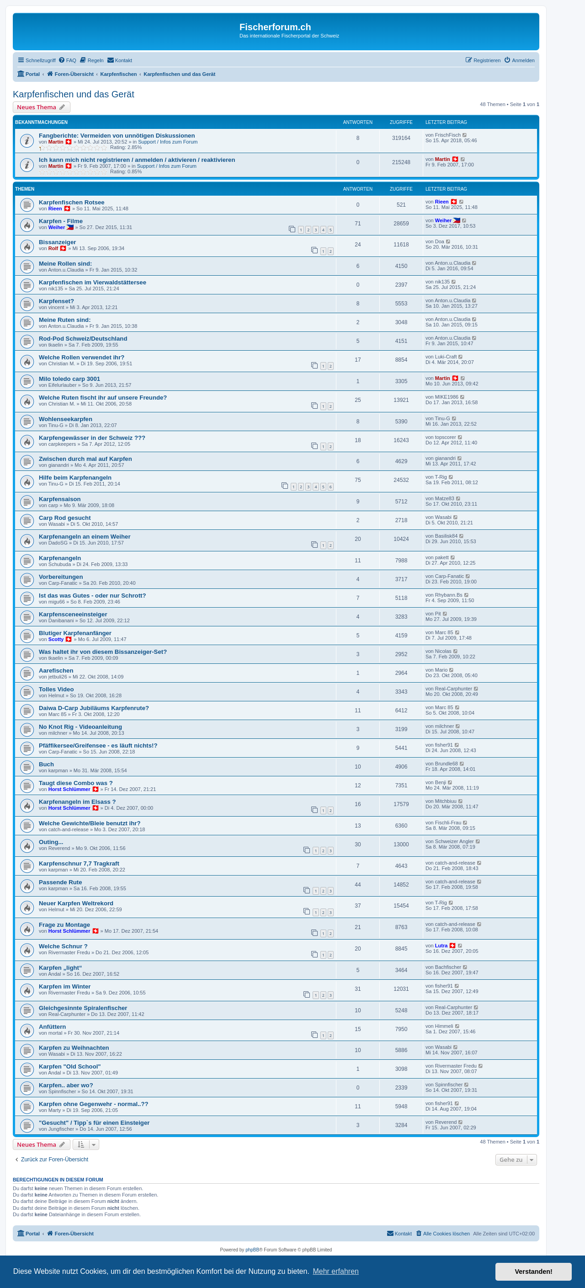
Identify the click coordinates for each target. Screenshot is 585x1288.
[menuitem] (67, 60)
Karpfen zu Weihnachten (74, 1047)
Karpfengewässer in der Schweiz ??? (92, 437)
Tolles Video (56, 689)
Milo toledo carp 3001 (69, 378)
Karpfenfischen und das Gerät (73, 94)
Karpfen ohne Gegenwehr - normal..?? (94, 1104)
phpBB (252, 1249)
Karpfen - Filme (61, 221)
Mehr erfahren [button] (336, 1271)
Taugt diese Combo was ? (76, 783)
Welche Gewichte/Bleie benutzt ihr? (90, 823)
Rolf (53, 248)
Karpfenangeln (60, 558)
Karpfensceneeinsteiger (73, 614)
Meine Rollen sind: (65, 263)
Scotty (56, 639)
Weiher (56, 227)
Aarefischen (56, 670)
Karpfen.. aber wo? (66, 1085)
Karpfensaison (60, 499)
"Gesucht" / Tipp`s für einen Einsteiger (94, 1122)
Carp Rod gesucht (65, 517)
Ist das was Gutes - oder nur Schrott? (92, 595)
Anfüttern (52, 1026)
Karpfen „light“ (60, 967)
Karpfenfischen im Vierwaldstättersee (92, 282)
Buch (46, 764)
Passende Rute (60, 882)
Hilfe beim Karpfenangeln (75, 477)
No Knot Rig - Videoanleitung (80, 726)
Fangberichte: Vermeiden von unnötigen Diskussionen (117, 135)
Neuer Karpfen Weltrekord (76, 903)
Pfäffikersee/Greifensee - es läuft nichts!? (98, 745)
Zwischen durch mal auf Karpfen (85, 458)
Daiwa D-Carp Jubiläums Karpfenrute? (94, 708)
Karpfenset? (56, 301)
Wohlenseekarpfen (65, 419)
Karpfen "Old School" (70, 1066)
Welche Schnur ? (63, 946)
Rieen (55, 208)
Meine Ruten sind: (65, 319)
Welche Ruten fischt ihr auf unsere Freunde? (103, 397)
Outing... (51, 842)
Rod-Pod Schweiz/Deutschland (83, 338)
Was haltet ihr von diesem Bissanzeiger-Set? (103, 651)
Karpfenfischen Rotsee (72, 202)
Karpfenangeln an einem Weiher (85, 536)
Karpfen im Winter (64, 986)
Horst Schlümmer (69, 789)
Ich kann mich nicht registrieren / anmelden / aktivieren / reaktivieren (137, 159)
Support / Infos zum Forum (167, 141)
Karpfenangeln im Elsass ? (77, 801)
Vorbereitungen (61, 576)
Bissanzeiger (57, 242)
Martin (56, 141)
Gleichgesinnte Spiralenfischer (83, 1008)
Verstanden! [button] (534, 1271)
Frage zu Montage (64, 924)
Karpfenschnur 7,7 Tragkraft (79, 863)
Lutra (441, 945)
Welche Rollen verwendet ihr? (81, 357)
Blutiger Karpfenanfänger (75, 633)
